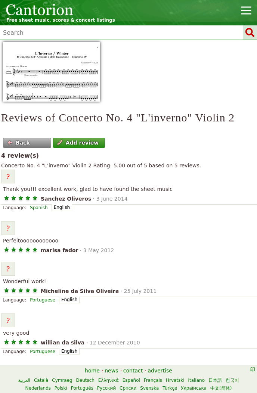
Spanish (38, 207)
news (111, 371)
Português (82, 388)
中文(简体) (221, 388)
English (62, 207)
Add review (78, 143)
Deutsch (85, 380)
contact (133, 371)
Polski (61, 388)
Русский (106, 388)
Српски (128, 388)
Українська (194, 388)
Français (153, 380)
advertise (160, 371)
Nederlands (38, 388)
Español (131, 380)
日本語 (215, 380)
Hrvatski (175, 380)
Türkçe (169, 388)
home (92, 371)
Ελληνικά (108, 380)
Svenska (149, 388)
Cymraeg (62, 380)
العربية (24, 380)
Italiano (196, 380)
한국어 (232, 380)
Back (18, 143)
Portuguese (42, 300)
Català (41, 380)
